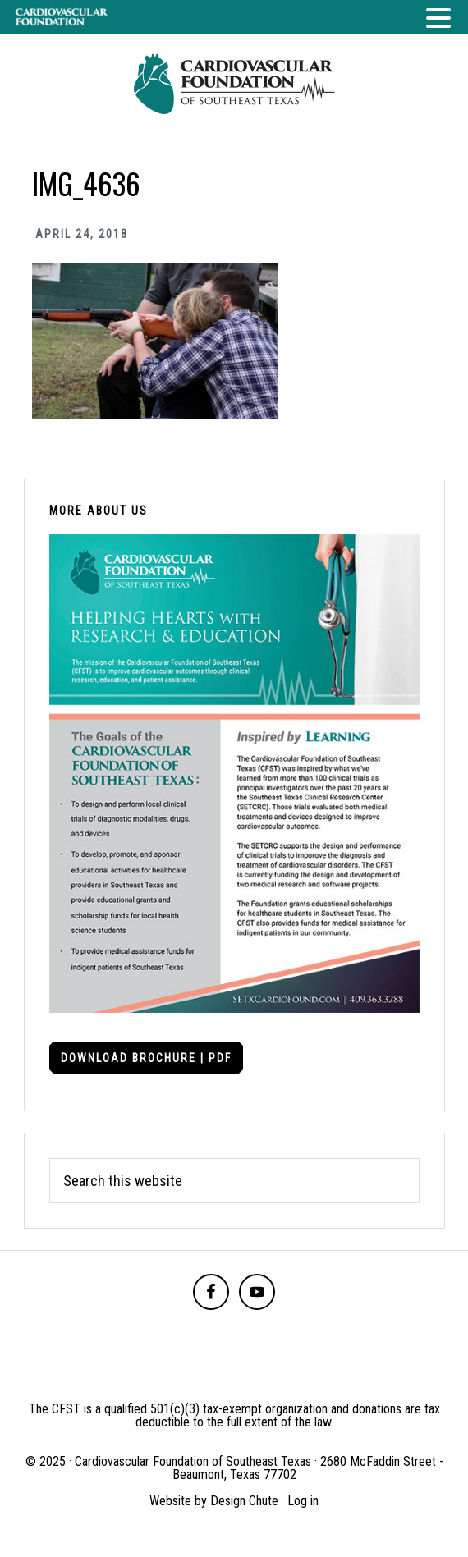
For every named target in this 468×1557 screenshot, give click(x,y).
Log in (303, 1501)
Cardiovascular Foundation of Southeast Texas (234, 84)
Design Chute (244, 1501)
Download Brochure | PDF (146, 1058)
